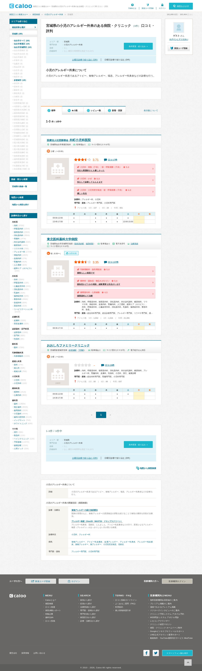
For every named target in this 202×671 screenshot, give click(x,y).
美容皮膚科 (18, 324)
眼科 (16, 347)
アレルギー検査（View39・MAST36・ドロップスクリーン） (97, 521)
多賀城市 (20, 80)
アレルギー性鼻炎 (127, 542)
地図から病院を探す (20, 205)
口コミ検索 (50, 607)
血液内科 (17, 258)
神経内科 (17, 255)
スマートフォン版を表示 (177, 653)
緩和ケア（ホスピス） (23, 268)
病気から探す (86, 600)
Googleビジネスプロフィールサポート (167, 631)
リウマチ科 (18, 249)
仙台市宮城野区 (23, 47)
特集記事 (49, 614)
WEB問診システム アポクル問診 (164, 617)
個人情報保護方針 (123, 610)
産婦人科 (17, 371)
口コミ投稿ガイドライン (126, 600)
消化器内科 (18, 235)
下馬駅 (81, 350)
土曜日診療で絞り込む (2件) (85, 60)
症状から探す (86, 604)
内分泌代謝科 (19, 242)
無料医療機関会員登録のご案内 (164, 600)
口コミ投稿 (50, 621)
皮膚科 (17, 320)
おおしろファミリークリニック (68, 345)
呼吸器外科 (18, 283)
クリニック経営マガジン (161, 624)
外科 (16, 279)
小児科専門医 (94, 551)
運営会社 (13, 653)
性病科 (17, 339)
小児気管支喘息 (109, 544)
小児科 (74, 534)
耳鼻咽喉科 (18, 356)
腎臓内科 (17, 262)
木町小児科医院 (69, 140)
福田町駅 (89, 244)
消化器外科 (18, 289)
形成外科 (17, 303)
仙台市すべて (22, 41)
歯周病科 (17, 410)
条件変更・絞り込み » (138, 46)
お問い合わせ (39, 653)
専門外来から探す (88, 614)
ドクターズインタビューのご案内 (165, 610)
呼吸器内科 (18, 229)
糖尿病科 (17, 245)
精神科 (17, 392)
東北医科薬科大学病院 (62, 239)
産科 (16, 365)
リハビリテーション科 (23, 309)
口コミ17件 (113, 262)
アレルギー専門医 (79, 551)
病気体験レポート (53, 610)
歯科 (16, 404)
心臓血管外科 (19, 286)
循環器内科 (18, 232)
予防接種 (17, 442)
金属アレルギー (111, 542)
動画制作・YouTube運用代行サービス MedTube (171, 638)
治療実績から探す (88, 607)
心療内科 (17, 395)
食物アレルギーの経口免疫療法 (85, 510)
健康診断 (17, 445)
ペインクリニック (21, 439)
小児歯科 (17, 414)
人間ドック (18, 449)
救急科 (17, 435)
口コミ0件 (110, 365)
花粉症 (121, 544)
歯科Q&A (49, 617)
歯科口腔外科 (19, 417)
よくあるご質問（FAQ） (126, 604)
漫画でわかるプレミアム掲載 (163, 607)
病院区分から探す (88, 617)
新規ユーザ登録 (148, 8)
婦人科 (17, 368)
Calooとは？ (51, 600)
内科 (16, 225)
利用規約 (119, 607)
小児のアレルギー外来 (53, 14)
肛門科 (17, 335)
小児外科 (17, 383)
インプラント (19, 420)
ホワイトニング (20, 423)
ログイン (162, 8)
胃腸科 (17, 239)
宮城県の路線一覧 (19, 186)
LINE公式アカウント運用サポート (165, 635)
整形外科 (17, 299)
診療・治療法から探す (90, 621)
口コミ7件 (112, 160)
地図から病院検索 (148, 468)
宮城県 (17, 34)
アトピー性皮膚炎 (94, 542)
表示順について (151, 110)
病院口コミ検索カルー (18, 14)
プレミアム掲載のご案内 (161, 604)
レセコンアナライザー (160, 621)
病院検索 (36, 14)
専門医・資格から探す (90, 610)
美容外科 (17, 306)
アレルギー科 (84, 534)
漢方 (16, 432)
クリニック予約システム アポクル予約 (167, 614)
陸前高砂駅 (79, 244)
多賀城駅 (72, 350)
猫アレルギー (95, 544)
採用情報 (25, 653)
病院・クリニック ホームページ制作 (166, 628)
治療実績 (134, 244)
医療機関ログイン (177, 581)
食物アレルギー (78, 542)
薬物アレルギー (81, 544)
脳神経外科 (18, 296)
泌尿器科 (17, 332)
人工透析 (17, 265)
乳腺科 (17, 293)
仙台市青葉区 (22, 44)
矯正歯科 (17, 407)
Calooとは (132, 8)
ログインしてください (178, 39)
